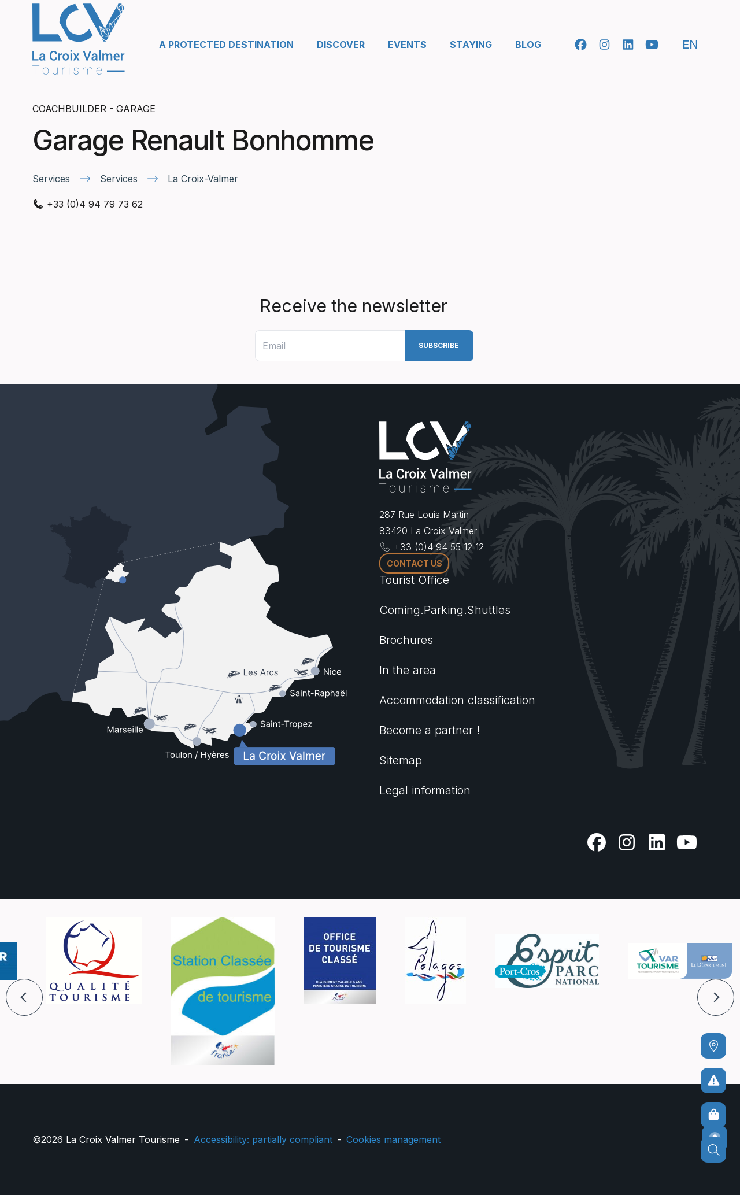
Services (51, 178)
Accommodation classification (457, 700)
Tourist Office (414, 580)
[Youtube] (652, 44)
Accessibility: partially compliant (263, 1139)
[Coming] (713, 1046)
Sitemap (400, 760)
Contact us (414, 563)
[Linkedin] (628, 44)
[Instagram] (604, 44)
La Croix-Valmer (203, 178)
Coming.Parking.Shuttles (444, 610)
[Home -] (78, 39)
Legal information (425, 790)
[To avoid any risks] (713, 1080)
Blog (528, 44)
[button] (24, 997)
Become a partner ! (429, 730)
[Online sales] (713, 1115)
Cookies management (393, 1139)
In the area (407, 670)
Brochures (406, 640)
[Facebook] (581, 44)
